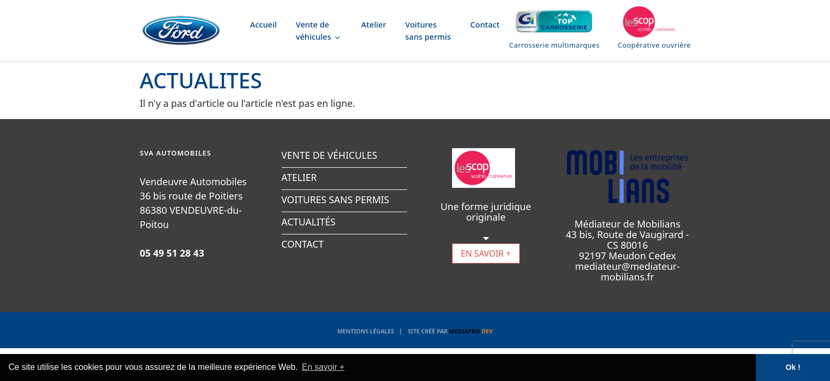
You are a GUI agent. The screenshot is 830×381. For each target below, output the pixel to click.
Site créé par (450, 331)
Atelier (373, 24)
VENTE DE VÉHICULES (329, 155)
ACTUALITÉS (309, 221)
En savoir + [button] (323, 366)
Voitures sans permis (428, 30)
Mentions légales (365, 331)
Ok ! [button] (793, 367)
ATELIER (299, 177)
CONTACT (303, 244)
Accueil (263, 24)
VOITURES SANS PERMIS (336, 199)
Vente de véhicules (318, 30)
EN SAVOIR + (486, 253)
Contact (485, 24)
